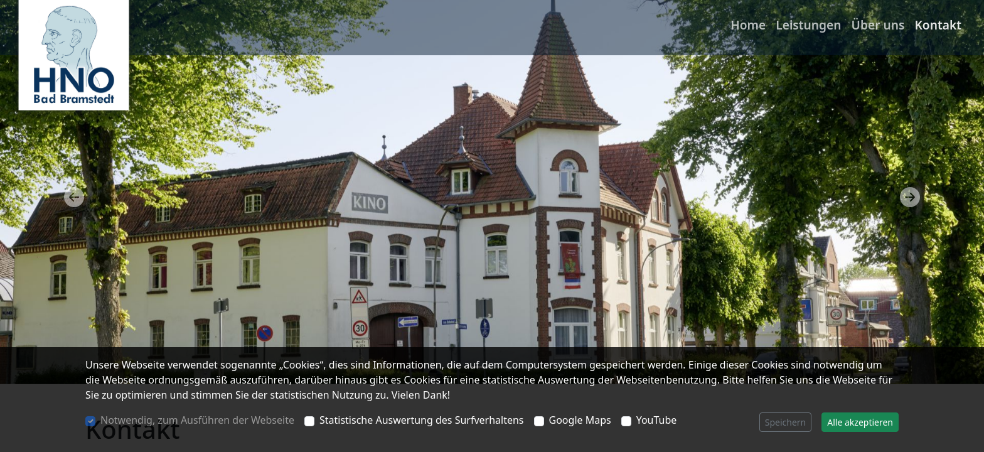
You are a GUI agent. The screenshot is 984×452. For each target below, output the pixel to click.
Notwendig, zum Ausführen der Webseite (197, 420)
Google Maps (580, 420)
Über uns (878, 24)
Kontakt (937, 24)
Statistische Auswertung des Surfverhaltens (421, 420)
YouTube (656, 420)
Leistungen (808, 24)
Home (748, 24)
